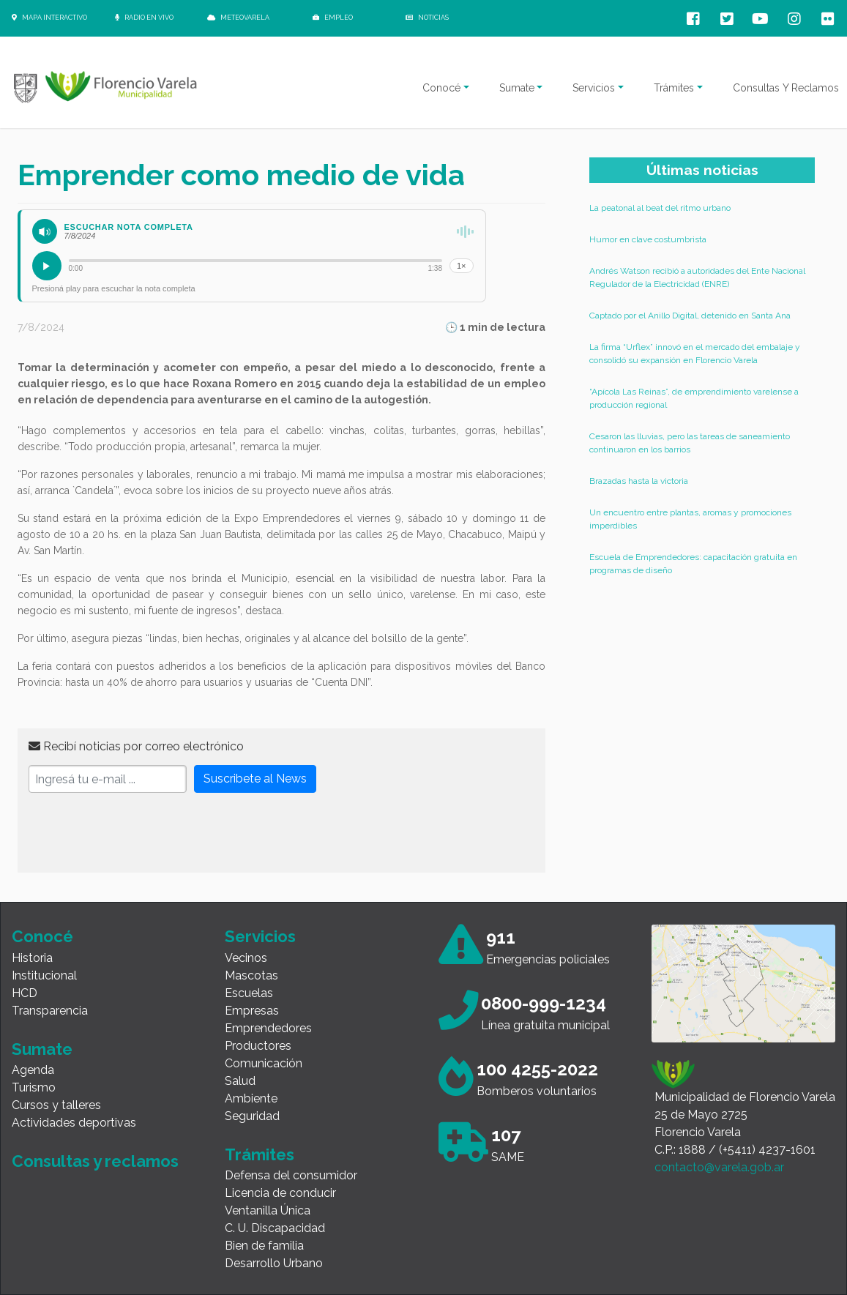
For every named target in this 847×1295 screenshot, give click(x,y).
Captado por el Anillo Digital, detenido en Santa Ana (690, 315)
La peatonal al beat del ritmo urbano (660, 208)
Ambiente (251, 1098)
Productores (258, 1046)
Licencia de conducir (280, 1193)
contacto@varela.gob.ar (719, 1167)
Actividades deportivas (74, 1123)
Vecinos (246, 958)
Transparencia (50, 1011)
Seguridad (252, 1116)
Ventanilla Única (267, 1210)
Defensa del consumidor (291, 1175)
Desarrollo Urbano (274, 1263)
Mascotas (251, 975)
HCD (24, 993)
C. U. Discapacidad (275, 1228)
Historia (32, 958)
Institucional (44, 975)
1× (461, 265)
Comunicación (263, 1063)
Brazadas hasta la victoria (638, 481)
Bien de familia (264, 1246)
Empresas (252, 1011)
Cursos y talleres (56, 1105)
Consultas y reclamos (95, 1161)
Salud (240, 1081)
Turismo (34, 1087)
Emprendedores (268, 1028)
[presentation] (140, 833)
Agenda (33, 1070)
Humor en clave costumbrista (647, 239)
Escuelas (249, 993)
